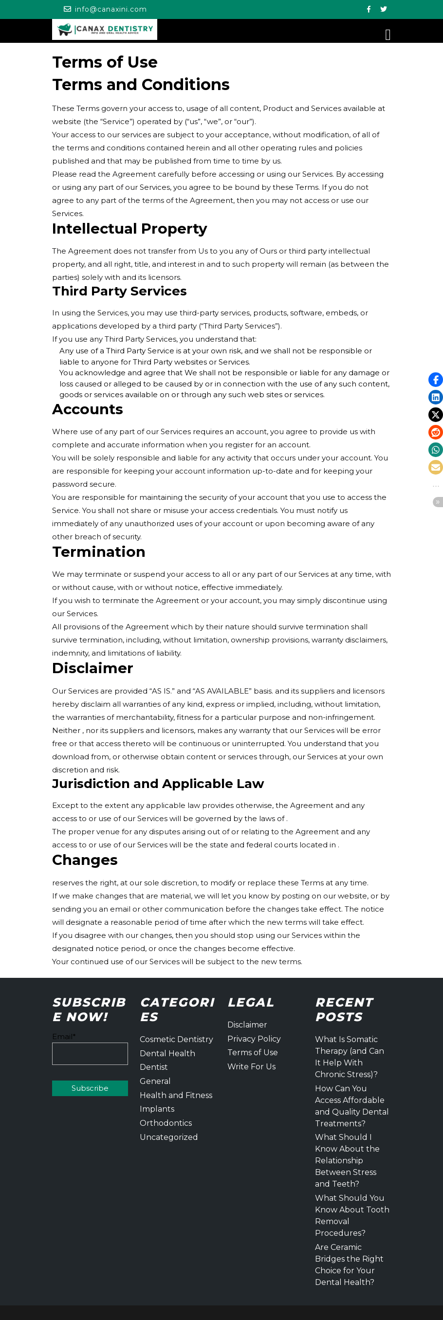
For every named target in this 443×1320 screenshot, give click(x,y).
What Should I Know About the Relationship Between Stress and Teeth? (347, 1161)
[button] (435, 379)
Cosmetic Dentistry (176, 1039)
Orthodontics (166, 1123)
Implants (157, 1109)
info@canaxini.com (111, 9)
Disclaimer (247, 1024)
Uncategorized (169, 1137)
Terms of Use (252, 1052)
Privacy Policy (254, 1039)
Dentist (154, 1067)
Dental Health (167, 1053)
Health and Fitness (176, 1095)
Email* (90, 1048)
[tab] (388, 35)
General (155, 1081)
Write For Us (251, 1066)
